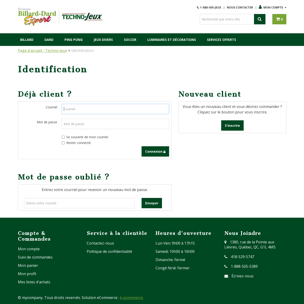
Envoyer (151, 203)
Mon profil (27, 273)
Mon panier (28, 265)
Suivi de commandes (35, 257)
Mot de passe (47, 122)
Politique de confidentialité (109, 251)
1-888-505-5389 (244, 266)
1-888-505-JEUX (210, 7)
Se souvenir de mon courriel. (85, 137)
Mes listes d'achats (34, 281)
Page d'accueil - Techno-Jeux (42, 50)
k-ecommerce (131, 297)
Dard (49, 39)
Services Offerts (221, 39)
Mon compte (272, 7)
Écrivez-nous (242, 276)
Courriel (51, 107)
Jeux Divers (103, 39)
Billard (26, 39)
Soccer (130, 39)
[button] (279, 19)
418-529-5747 (242, 256)
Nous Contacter (240, 7)
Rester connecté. (76, 143)
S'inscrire (232, 125)
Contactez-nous (100, 243)
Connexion (155, 151)
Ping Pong (73, 39)
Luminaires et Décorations (171, 39)
